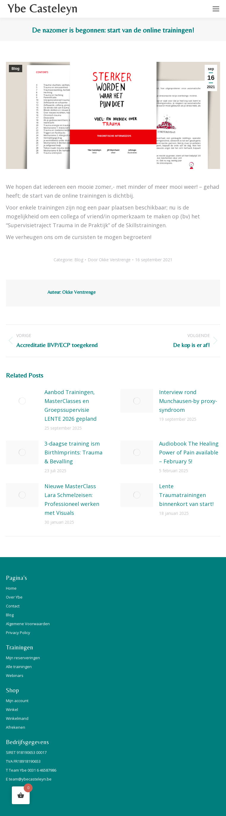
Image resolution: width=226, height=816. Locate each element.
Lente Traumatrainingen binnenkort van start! (186, 495)
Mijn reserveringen (23, 657)
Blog (16, 69)
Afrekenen (15, 727)
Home (11, 588)
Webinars (14, 675)
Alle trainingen (19, 666)
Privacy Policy (18, 632)
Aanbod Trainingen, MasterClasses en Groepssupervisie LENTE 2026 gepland (70, 405)
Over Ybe (14, 597)
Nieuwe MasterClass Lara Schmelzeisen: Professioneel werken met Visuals (71, 499)
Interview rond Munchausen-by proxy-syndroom (188, 400)
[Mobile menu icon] (216, 9)
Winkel (12, 709)
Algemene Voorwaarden (28, 623)
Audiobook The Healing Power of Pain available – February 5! (189, 452)
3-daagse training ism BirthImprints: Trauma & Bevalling (73, 452)
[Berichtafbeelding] (22, 401)
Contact (13, 606)
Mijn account (17, 700)
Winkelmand (17, 718)
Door (109, 259)
